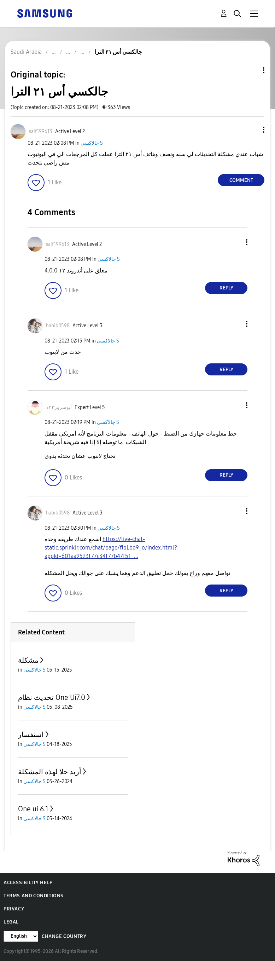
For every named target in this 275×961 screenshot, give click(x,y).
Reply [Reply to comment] (226, 288)
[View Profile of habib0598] (58, 326)
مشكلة (28, 660)
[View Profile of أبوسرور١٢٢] (59, 407)
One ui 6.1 (33, 809)
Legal (11, 922)
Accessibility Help (28, 883)
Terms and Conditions (34, 896)
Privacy (14, 909)
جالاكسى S (92, 143)
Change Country (64, 936)
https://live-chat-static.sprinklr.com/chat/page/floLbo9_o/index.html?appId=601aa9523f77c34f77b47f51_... (111, 547)
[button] (252, 129)
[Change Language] (21, 936)
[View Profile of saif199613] (40, 131)
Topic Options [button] (251, 70)
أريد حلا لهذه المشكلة (49, 771)
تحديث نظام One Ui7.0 (51, 697)
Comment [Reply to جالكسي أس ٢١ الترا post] (241, 180)
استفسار (31, 734)
